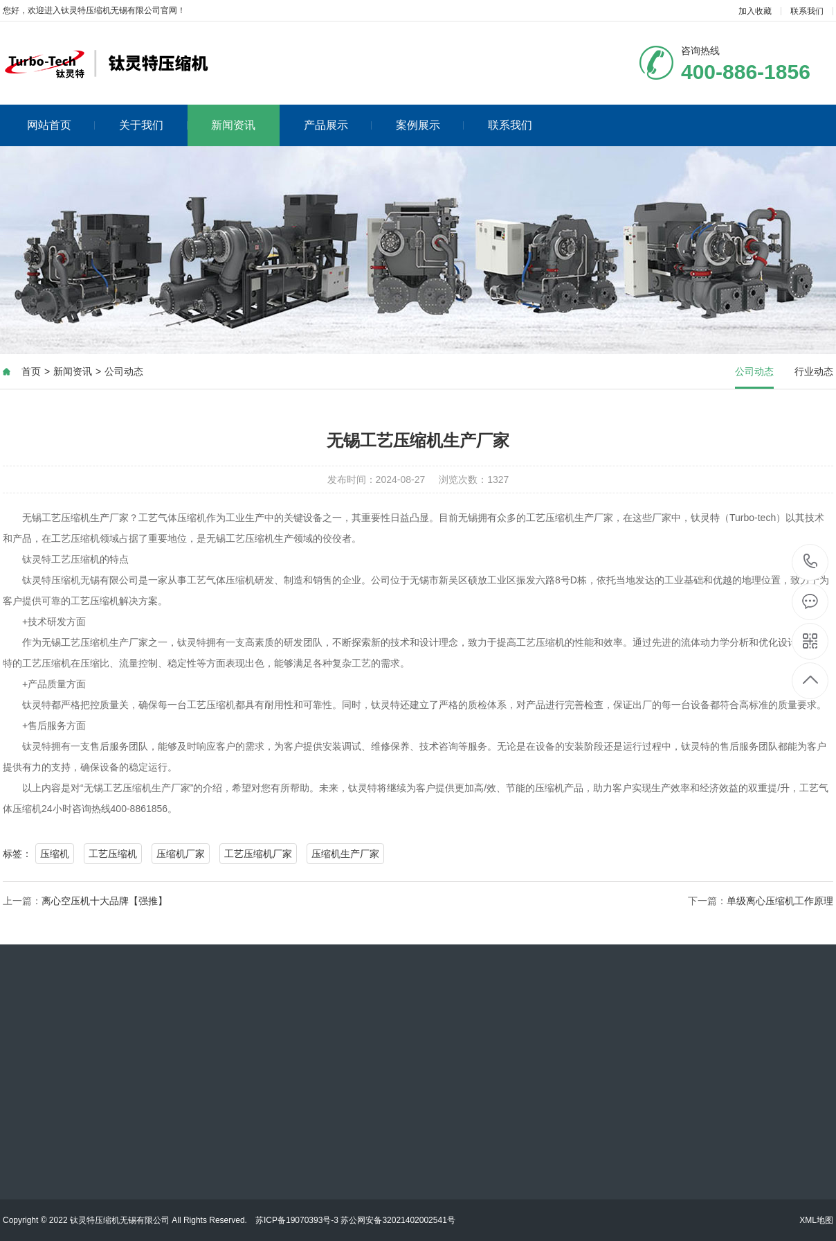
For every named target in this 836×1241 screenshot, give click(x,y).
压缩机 (54, 853)
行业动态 (813, 371)
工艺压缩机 (113, 853)
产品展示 (338, 125)
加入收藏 (755, 11)
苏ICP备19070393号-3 (296, 1220)
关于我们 (153, 125)
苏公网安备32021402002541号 (397, 1220)
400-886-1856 (810, 562)
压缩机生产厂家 (345, 853)
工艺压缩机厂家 (258, 853)
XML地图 (816, 1220)
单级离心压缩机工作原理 (780, 900)
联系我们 (807, 11)
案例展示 (430, 125)
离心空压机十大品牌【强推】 (104, 900)
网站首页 (61, 125)
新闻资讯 (233, 125)
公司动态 (123, 371)
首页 (31, 371)
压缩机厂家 (180, 853)
